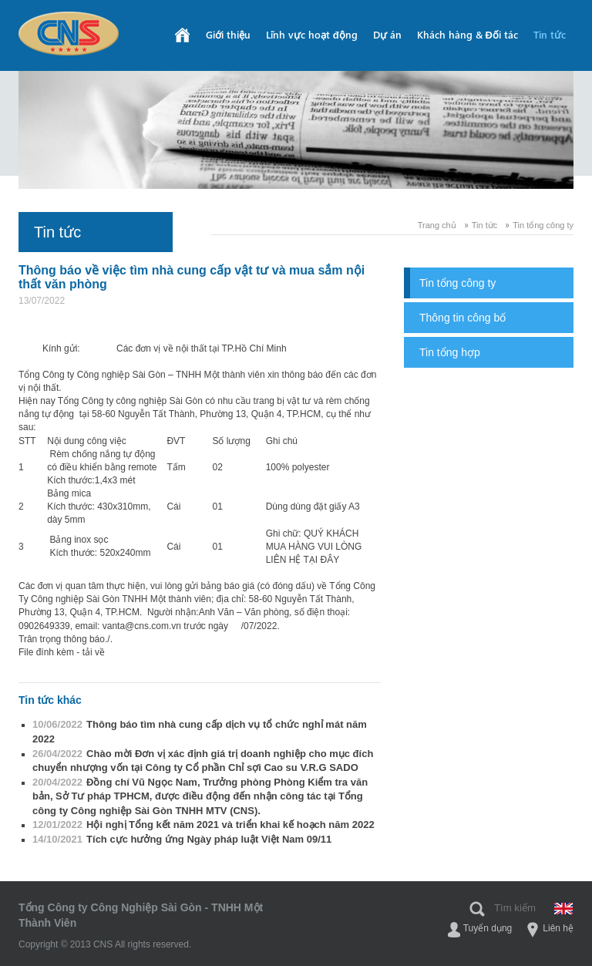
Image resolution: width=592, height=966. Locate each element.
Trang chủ (437, 225)
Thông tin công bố (462, 317)
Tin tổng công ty (543, 225)
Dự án (387, 34)
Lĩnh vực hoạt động (312, 34)
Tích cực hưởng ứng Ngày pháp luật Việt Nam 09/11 (181, 839)
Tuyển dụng (488, 928)
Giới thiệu (228, 34)
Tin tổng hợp (449, 352)
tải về (93, 652)
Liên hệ (558, 928)
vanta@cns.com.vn (142, 626)
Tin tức (549, 34)
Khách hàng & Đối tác (467, 34)
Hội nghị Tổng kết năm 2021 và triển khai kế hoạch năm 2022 (203, 824)
